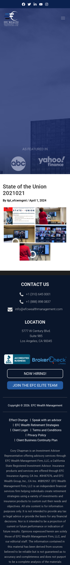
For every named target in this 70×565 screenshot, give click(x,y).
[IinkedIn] (35, 4)
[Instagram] (46, 4)
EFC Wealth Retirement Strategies (37, 425)
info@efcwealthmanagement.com (39, 309)
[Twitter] (29, 4)
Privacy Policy (37, 435)
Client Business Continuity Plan (36, 440)
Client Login (20, 430)
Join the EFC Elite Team (35, 385)
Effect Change (18, 420)
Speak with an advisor (46, 420)
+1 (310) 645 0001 (38, 294)
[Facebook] (23, 4)
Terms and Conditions (46, 430)
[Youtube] (41, 4)
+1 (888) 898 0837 (38, 302)
